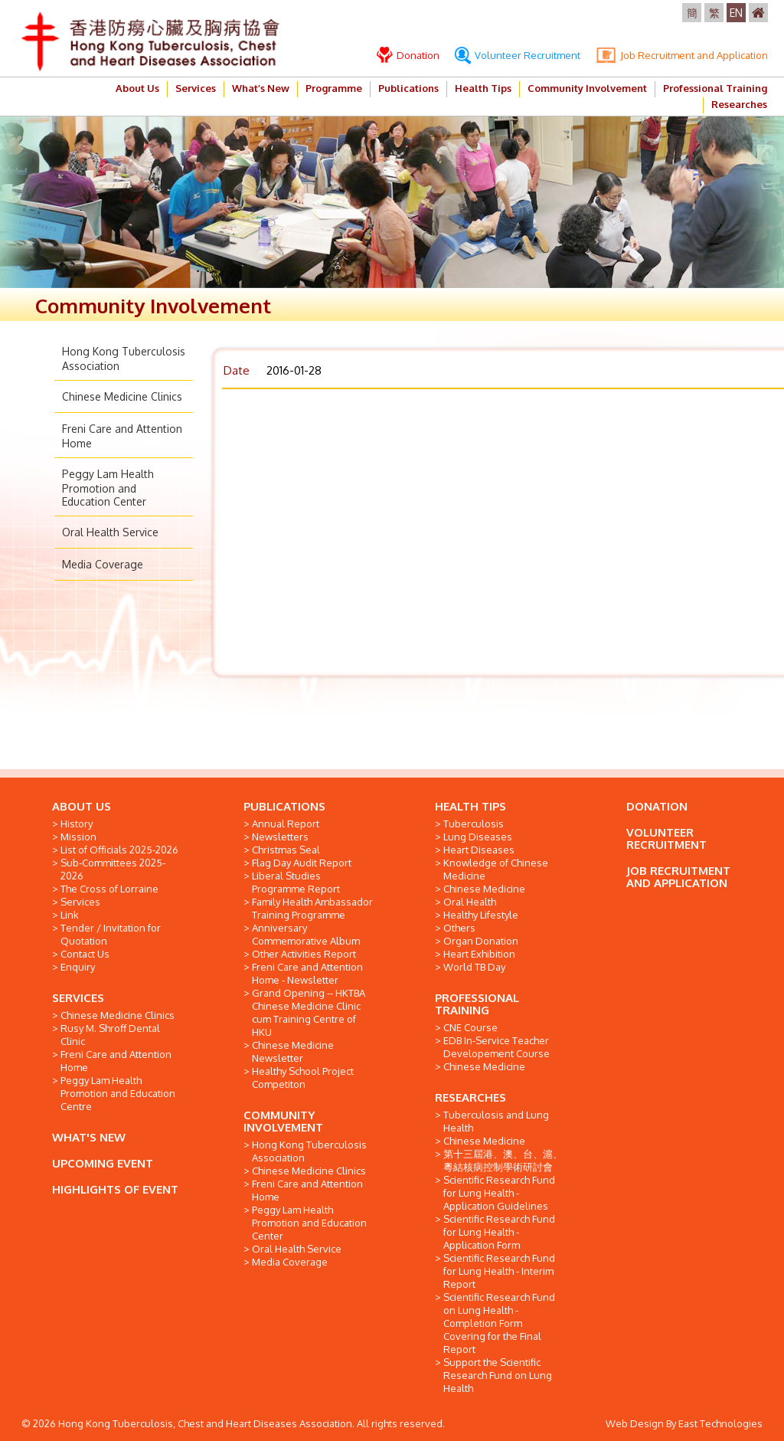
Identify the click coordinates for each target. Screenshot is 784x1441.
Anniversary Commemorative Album (306, 934)
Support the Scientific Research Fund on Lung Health (497, 1375)
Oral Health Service (110, 532)
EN (736, 12)
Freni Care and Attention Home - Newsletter (307, 973)
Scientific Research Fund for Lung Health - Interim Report (499, 1271)
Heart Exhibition (479, 954)
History (76, 823)
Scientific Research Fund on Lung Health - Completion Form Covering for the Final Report (499, 1323)
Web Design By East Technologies (684, 1423)
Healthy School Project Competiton (303, 1077)
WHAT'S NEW (89, 1137)
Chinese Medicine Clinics (122, 396)
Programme (333, 88)
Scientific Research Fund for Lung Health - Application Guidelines (499, 1193)
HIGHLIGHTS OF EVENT (115, 1189)
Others (459, 928)
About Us (137, 88)
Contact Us (84, 954)
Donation (408, 55)
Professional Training (715, 88)
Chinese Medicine (484, 889)
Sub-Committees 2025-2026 (112, 869)
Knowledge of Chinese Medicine (495, 869)
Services (195, 88)
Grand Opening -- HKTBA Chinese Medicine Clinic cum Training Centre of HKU (308, 1012)
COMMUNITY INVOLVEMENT (283, 1121)
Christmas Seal (286, 849)
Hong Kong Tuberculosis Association (309, 1151)
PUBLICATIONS (284, 806)
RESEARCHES (470, 1097)
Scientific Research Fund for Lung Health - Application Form (499, 1232)
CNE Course (470, 1027)
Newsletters (280, 836)
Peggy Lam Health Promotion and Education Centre (117, 1093)
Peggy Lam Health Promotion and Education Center (108, 487)
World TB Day (474, 967)
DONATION (657, 806)
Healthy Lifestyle (480, 915)
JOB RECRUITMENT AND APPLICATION (678, 876)
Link (69, 915)
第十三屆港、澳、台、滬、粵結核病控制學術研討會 (503, 1160)
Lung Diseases (477, 836)
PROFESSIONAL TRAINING (477, 1004)
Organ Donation (480, 941)
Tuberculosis (473, 823)
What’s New (260, 88)
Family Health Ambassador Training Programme (312, 908)
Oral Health (469, 902)
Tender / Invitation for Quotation (110, 934)
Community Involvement (587, 88)
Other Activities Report (304, 954)
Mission (78, 836)
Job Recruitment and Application (682, 55)
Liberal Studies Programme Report (296, 882)
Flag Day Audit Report (301, 862)
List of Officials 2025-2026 (119, 849)
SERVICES (78, 998)
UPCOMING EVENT (102, 1163)
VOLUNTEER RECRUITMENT (666, 838)
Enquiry (77, 967)
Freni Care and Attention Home (116, 1060)
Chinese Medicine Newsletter (293, 1051)
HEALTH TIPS (470, 806)
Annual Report (285, 823)
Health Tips (483, 88)
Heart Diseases (478, 849)
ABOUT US (81, 806)
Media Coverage (102, 564)
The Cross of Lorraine (109, 889)
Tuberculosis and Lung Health (496, 1121)
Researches (739, 104)
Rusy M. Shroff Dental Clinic (110, 1034)
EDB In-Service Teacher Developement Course (496, 1046)
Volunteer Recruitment (517, 55)
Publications (408, 88)
